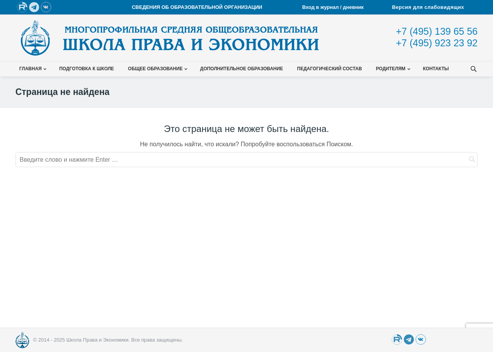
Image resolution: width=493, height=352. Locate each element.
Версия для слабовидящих (428, 7)
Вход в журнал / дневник (333, 7)
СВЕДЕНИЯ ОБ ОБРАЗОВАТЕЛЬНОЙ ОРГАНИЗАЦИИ (197, 7)
